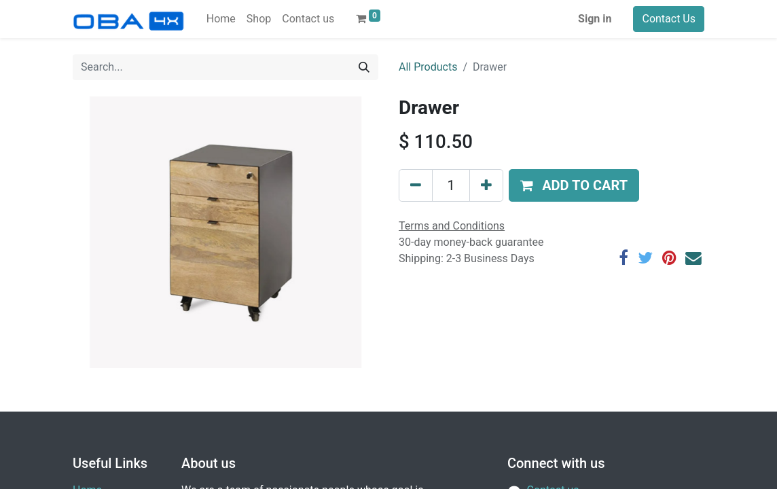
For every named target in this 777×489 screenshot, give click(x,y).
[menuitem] (221, 19)
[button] (574, 185)
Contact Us (668, 18)
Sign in (594, 18)
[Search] (364, 67)
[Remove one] (416, 185)
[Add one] (486, 185)
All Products (428, 66)
